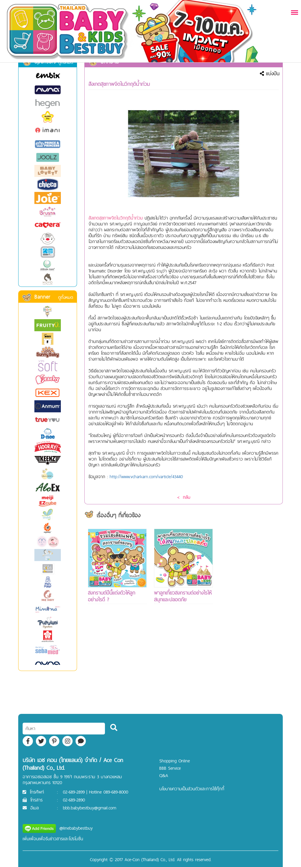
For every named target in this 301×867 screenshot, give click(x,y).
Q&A (163, 775)
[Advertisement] (249, 617)
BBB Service (170, 768)
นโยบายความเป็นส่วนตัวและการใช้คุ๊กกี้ (191, 788)
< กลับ (183, 497)
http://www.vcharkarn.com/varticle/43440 (146, 476)
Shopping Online (174, 760)
